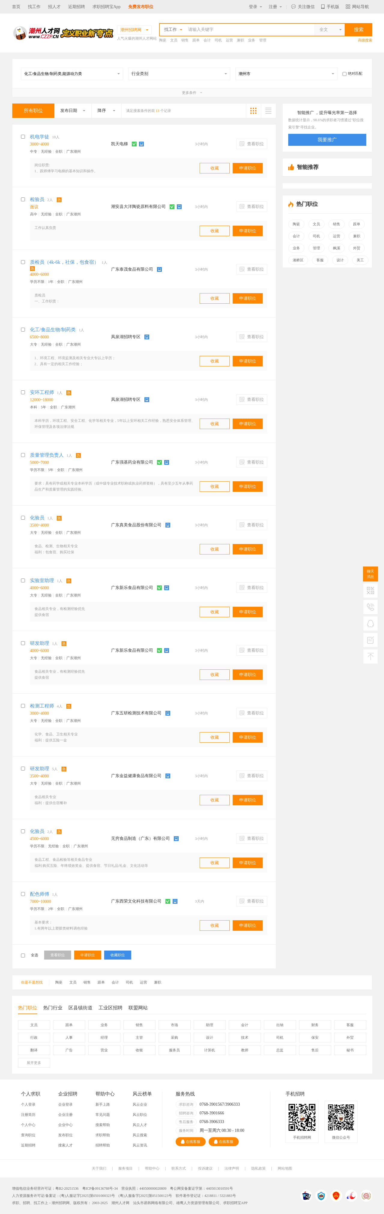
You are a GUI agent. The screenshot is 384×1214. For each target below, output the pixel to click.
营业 (104, 1050)
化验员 (37, 517)
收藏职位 (117, 955)
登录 (255, 7)
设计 (340, 260)
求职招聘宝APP (235, 1203)
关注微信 (303, 7)
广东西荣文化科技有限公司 (136, 901)
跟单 (196, 40)
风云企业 (140, 1104)
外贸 (356, 248)
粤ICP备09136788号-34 (100, 1188)
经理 (104, 1037)
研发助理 (39, 643)
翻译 (34, 1050)
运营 (229, 40)
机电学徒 (39, 136)
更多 (34, 1063)
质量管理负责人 (47, 455)
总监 (279, 1050)
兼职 (240, 40)
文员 (173, 40)
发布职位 (65, 1135)
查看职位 (252, 143)
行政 (34, 1037)
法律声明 (232, 1168)
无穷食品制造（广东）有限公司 (140, 838)
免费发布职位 (140, 7)
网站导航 (357, 7)
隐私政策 (258, 1168)
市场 (174, 1025)
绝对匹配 (352, 73)
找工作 (34, 7)
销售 (185, 40)
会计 (207, 40)
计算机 (209, 1050)
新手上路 (102, 1104)
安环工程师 (42, 392)
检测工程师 (42, 705)
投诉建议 (205, 1168)
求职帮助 (102, 1135)
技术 (244, 1037)
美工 (360, 260)
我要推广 (327, 139)
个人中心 (28, 1125)
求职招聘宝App (106, 7)
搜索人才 (65, 1145)
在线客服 (190, 1142)
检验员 (37, 199)
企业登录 (65, 1104)
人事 (69, 1037)
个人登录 (28, 1104)
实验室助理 (42, 580)
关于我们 (99, 1168)
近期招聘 (76, 7)
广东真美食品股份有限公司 (136, 525)
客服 (320, 260)
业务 (251, 40)
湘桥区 (298, 260)
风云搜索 (140, 1135)
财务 (315, 1025)
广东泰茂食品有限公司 (132, 269)
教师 (244, 1050)
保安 (315, 1037)
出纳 (279, 1025)
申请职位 (247, 168)
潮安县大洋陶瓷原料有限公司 (138, 206)
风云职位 (140, 1115)
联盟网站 (138, 1007)
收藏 (214, 168)
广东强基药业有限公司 (132, 462)
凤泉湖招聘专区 (126, 337)
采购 (174, 1037)
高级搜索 (365, 40)
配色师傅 (39, 894)
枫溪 (336, 248)
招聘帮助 (102, 1145)
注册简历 (28, 1115)
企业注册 (65, 1115)
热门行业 (52, 1007)
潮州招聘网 (61, 1203)
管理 (262, 40)
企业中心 (65, 1125)
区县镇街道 (80, 1007)
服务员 (174, 1050)
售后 (315, 1050)
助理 (209, 1025)
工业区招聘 (110, 1007)
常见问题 (102, 1115)
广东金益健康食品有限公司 (136, 776)
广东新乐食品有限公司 (132, 587)
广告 (69, 1050)
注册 (275, 7)
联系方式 (178, 1168)
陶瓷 (162, 40)
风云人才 (140, 1125)
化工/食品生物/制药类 (53, 329)
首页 (16, 7)
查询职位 (28, 1135)
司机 (218, 40)
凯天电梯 (119, 144)
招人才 (54, 7)
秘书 (350, 1050)
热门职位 (27, 1009)
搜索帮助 (102, 1125)
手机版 (330, 7)
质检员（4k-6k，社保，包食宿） (64, 262)
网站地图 (285, 1168)
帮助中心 (152, 1168)
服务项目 (125, 1168)
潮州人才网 (120, 1203)
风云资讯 (140, 1145)
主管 (139, 1037)
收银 (139, 1050)
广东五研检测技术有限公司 (136, 713)
